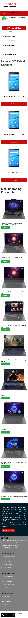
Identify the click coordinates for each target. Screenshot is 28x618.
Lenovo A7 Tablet (9, 45)
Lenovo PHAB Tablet (10, 50)
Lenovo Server (4, 599)
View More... (5, 227)
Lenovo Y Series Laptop (6, 564)
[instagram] (23, 616)
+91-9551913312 (8, 530)
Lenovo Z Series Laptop (6, 607)
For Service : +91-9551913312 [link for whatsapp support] (17, 16)
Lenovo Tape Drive (5, 601)
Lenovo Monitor (4, 604)
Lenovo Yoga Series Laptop (7, 556)
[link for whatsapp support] (3, 18)
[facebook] (21, 616)
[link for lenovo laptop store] (9, 5)
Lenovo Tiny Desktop (6, 587)
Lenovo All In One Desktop (7, 576)
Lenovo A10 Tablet (9, 54)
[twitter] (18, 616)
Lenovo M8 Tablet (9, 36)
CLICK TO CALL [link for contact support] (8, 615)
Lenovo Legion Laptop (6, 567)
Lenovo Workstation (5, 596)
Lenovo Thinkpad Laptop (7, 561)
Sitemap (20, 613)
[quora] (26, 616)
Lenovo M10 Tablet (9, 41)
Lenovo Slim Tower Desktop (7, 584)
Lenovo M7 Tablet (9, 32)
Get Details (14, 104)
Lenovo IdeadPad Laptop (7, 559)
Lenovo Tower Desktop (6, 581)
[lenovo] (4, 13)
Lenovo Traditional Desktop (7, 579)
